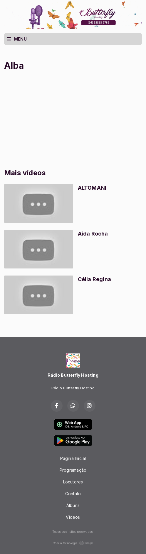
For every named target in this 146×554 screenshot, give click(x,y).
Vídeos (73, 517)
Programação (73, 470)
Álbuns (73, 505)
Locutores (73, 481)
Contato (73, 493)
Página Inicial (73, 458)
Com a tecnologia (73, 543)
